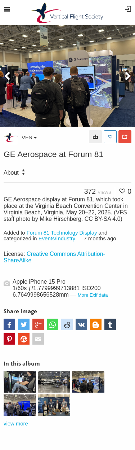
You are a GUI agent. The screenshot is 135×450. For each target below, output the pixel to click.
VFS (29, 137)
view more (16, 424)
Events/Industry (57, 238)
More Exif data (93, 295)
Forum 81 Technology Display (62, 233)
